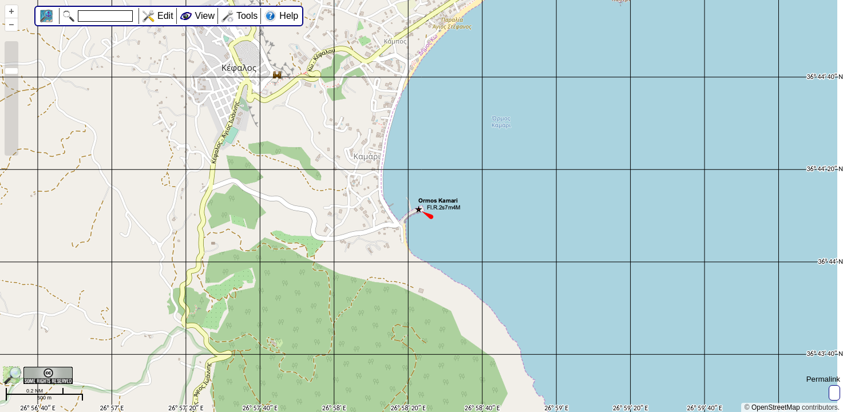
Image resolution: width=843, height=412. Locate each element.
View (205, 16)
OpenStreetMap (775, 407)
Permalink (823, 379)
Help (288, 16)
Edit (165, 16)
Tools (247, 16)
